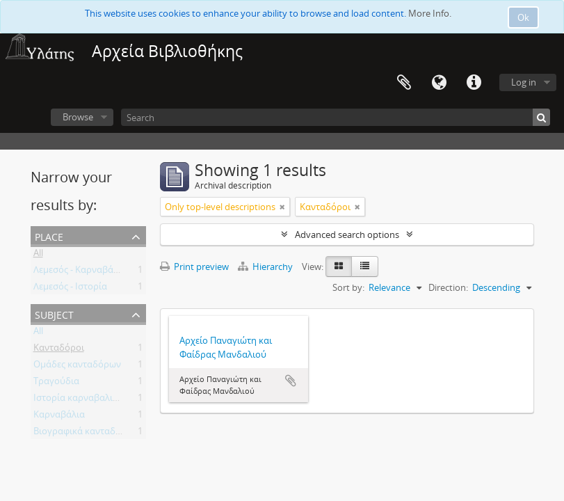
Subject (54, 313)
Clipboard (404, 82)
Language (438, 82)
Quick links (473, 82)
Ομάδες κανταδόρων (77, 366)
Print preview (194, 266)
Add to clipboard (291, 381)
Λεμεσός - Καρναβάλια (80, 272)
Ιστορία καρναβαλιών (78, 400)
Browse (78, 117)
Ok (523, 17)
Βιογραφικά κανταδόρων (85, 433)
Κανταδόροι (58, 350)
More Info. (429, 13)
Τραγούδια (56, 383)
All (38, 255)
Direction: (448, 287)
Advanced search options (347, 234)
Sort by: (348, 287)
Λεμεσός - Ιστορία (70, 289)
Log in (523, 82)
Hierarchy (266, 266)
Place (49, 235)
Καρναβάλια (59, 417)
